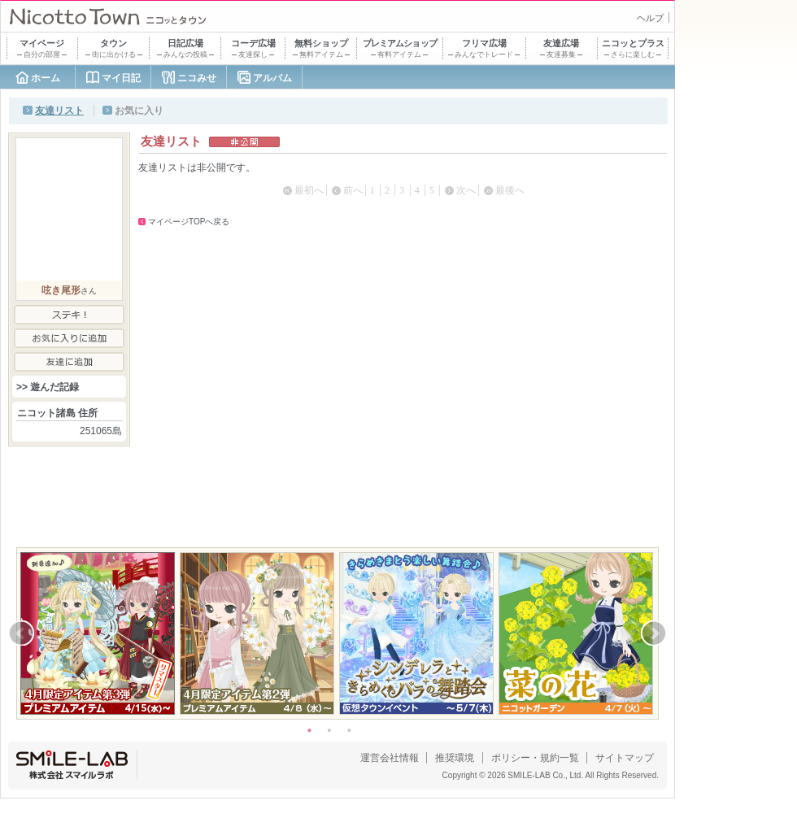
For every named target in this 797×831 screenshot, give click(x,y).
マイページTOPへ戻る (188, 221)
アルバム (272, 78)
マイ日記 (121, 78)
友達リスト (59, 110)
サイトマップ (624, 758)
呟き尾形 (61, 290)
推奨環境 (454, 758)
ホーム (45, 78)
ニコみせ (196, 78)
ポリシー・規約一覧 (535, 758)
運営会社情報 (389, 758)
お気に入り (139, 110)
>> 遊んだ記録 (47, 387)
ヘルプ (650, 18)
